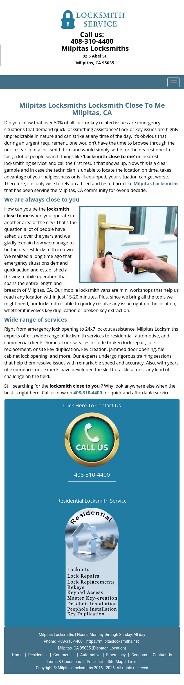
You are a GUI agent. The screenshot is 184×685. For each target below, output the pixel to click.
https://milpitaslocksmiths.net (112, 641)
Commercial (64, 655)
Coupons (139, 655)
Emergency (115, 655)
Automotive (90, 655)
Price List (95, 661)
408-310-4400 (92, 41)
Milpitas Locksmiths (156, 183)
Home (17, 655)
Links (132, 661)
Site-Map (115, 661)
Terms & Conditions (64, 661)
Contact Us (162, 655)
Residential (38, 655)
